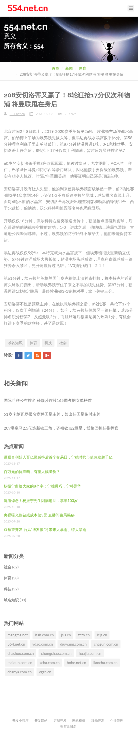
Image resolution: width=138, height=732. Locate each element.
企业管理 (116, 721)
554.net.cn (17, 114)
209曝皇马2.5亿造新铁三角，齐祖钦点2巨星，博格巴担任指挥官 (61, 428)
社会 (63, 342)
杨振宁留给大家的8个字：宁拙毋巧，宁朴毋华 (42, 486)
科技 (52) (11, 589)
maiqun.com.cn (20, 662)
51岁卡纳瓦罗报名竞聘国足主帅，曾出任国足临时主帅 (52, 414)
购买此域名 (68, 727)
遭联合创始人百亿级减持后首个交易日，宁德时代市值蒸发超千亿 (58, 457)
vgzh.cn (45, 672)
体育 (82, 68)
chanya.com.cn (20, 672)
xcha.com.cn (50, 662)
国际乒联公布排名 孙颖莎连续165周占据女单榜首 (48, 400)
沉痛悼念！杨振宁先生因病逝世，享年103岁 (41, 500)
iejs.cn (102, 635)
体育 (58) (11, 578)
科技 (48, 342)
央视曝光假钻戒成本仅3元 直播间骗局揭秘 (39, 515)
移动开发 (97, 721)
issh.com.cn (44, 635)
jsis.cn (66, 635)
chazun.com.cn (106, 644)
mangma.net (18, 635)
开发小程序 (20, 721)
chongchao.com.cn (56, 653)
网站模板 (78, 721)
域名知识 (15, 342)
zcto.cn (84, 635)
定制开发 (60, 721)
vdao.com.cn (42, 644)
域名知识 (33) (15, 600)
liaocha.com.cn (106, 662)
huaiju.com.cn (90, 653)
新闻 (69, 68)
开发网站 (41, 721)
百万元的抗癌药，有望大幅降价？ (32, 471)
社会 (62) (11, 567)
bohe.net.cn (76, 662)
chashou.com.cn (21, 653)
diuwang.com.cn (73, 644)
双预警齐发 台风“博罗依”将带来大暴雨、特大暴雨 (45, 529)
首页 (55, 68)
